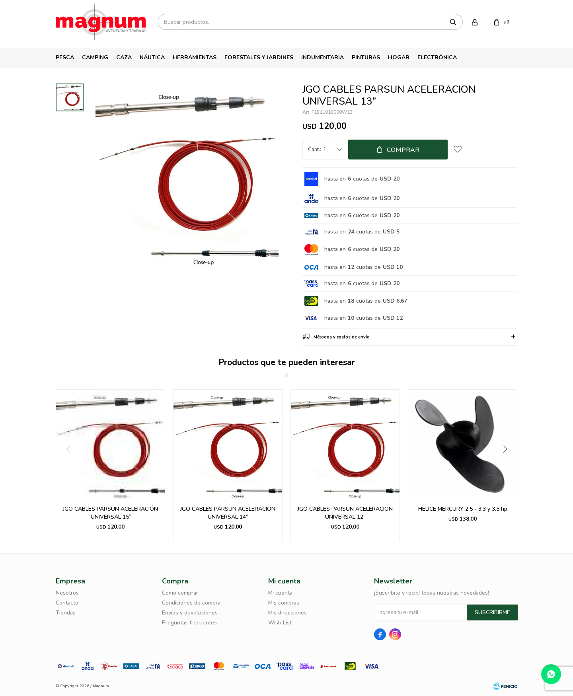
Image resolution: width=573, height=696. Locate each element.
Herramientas (194, 57)
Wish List (280, 622)
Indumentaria (322, 57)
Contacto (67, 603)
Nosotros (67, 593)
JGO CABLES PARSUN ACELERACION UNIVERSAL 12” (345, 513)
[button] (508, 465)
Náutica (152, 57)
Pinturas (366, 57)
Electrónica (437, 57)
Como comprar (180, 593)
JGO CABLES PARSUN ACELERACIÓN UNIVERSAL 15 (110, 513)
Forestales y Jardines (258, 57)
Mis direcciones (287, 612)
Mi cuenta (280, 593)
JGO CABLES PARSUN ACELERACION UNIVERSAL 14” (227, 513)
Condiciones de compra (191, 603)
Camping (95, 57)
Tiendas (66, 612)
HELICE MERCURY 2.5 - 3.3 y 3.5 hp (462, 509)
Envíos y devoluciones (190, 612)
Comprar (403, 150)
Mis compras (283, 603)
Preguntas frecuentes (189, 622)
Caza (124, 57)
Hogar (398, 57)
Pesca (65, 57)
